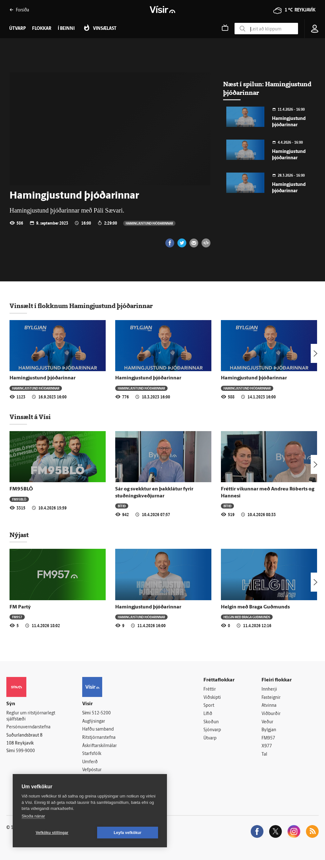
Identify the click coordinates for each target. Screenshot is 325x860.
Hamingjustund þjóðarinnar (149, 223)
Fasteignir (271, 697)
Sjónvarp (212, 730)
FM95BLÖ (21, 489)
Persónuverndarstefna (28, 727)
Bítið (122, 506)
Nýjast (19, 535)
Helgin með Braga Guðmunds (255, 607)
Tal (264, 754)
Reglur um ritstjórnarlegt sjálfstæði (30, 716)
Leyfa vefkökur (128, 832)
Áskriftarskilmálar (99, 746)
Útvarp (209, 738)
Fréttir (209, 689)
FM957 (17, 617)
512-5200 (101, 713)
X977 (267, 746)
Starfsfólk (91, 754)
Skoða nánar (33, 816)
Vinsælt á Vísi (30, 417)
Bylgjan (269, 730)
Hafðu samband (98, 729)
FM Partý (20, 607)
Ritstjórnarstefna (99, 737)
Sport (208, 705)
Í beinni (66, 28)
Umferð (90, 762)
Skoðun (211, 722)
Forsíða (19, 9)
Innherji (269, 689)
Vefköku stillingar (52, 832)
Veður (267, 722)
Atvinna (269, 705)
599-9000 (25, 751)
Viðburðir (271, 714)
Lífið (207, 714)
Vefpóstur (92, 770)
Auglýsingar (93, 721)
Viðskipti (212, 697)
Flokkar (41, 28)
